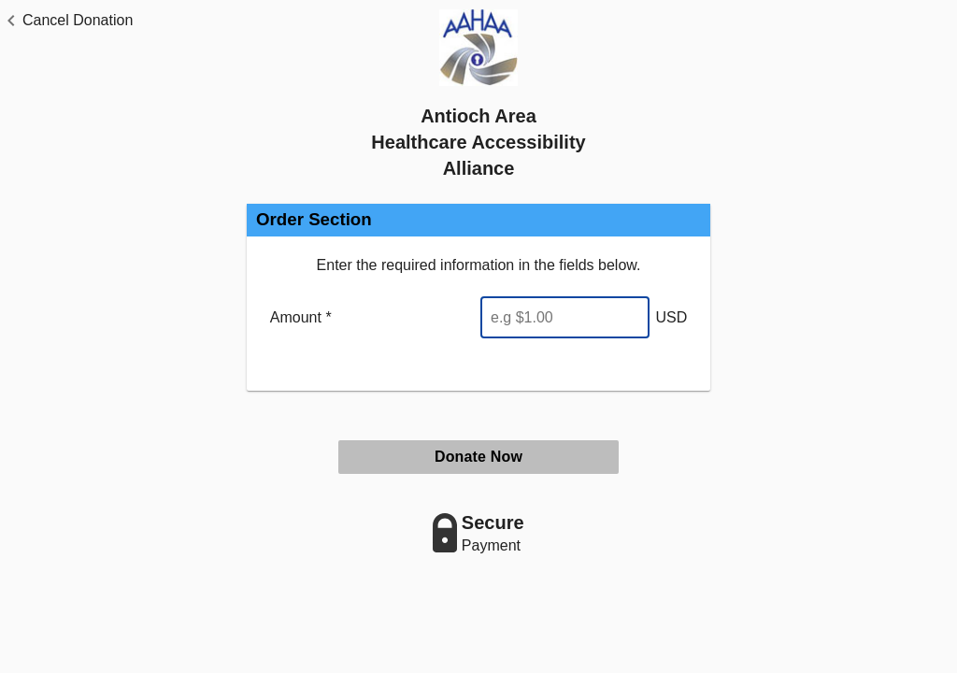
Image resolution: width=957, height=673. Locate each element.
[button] (66, 20)
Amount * (301, 317)
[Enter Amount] (565, 317)
